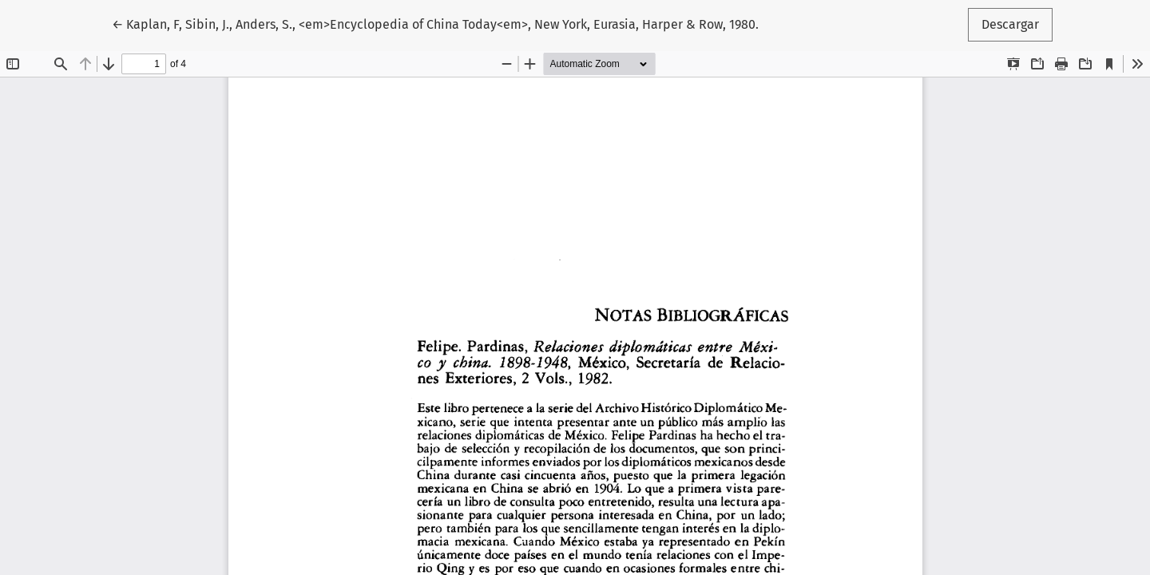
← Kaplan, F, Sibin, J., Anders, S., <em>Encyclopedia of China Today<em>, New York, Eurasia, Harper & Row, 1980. (435, 23)
